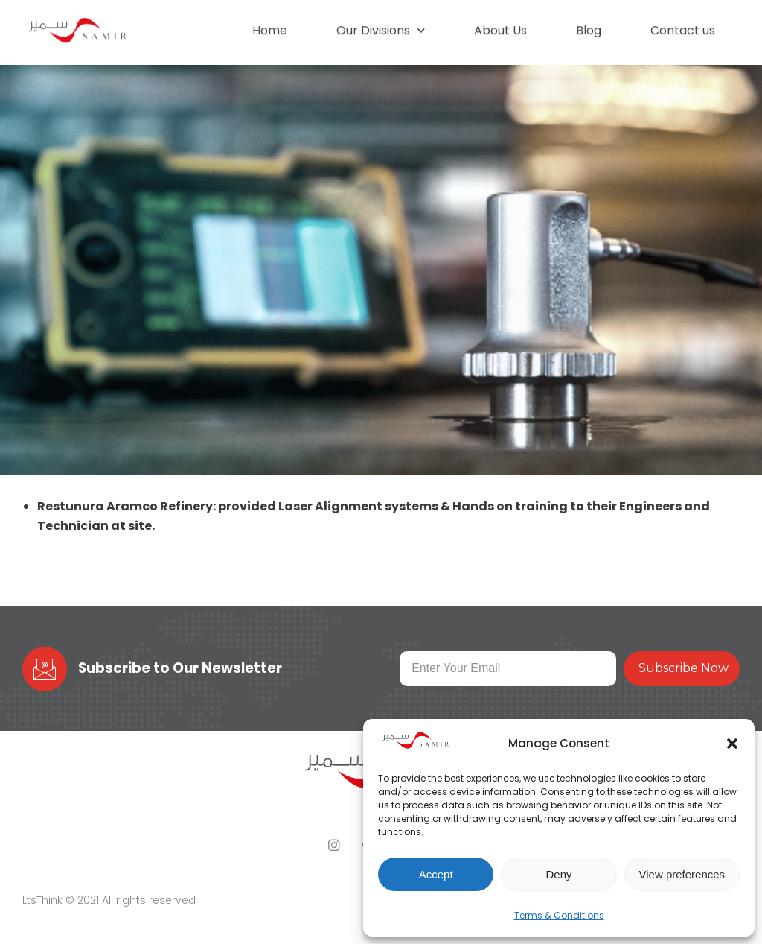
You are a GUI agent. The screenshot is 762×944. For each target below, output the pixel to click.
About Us (500, 25)
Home (269, 25)
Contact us (682, 25)
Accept (436, 874)
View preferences (682, 874)
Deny (558, 874)
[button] (732, 743)
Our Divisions (380, 26)
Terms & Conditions (559, 915)
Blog (588, 25)
